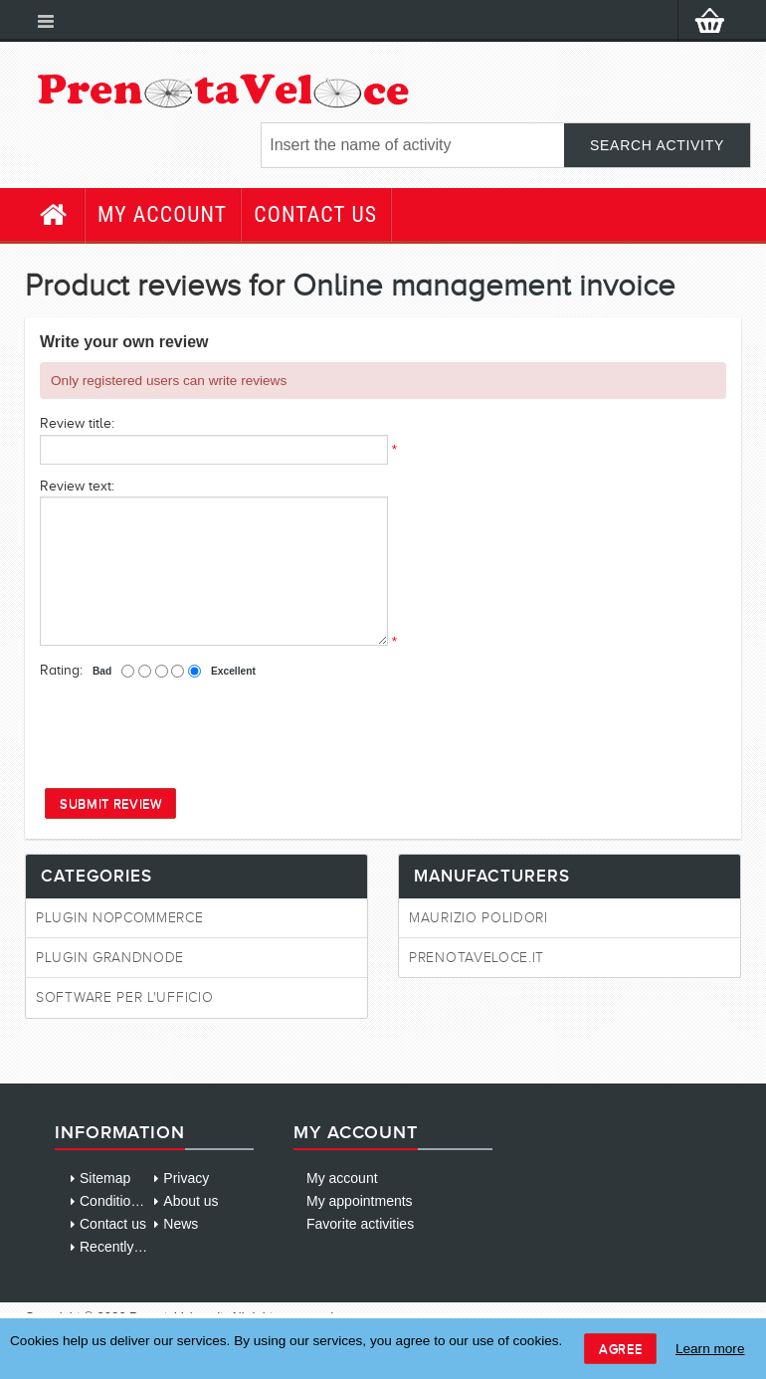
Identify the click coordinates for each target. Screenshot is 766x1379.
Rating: (61, 670)
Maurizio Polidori (478, 917)
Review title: (77, 423)
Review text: (77, 486)
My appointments (359, 1201)
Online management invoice (483, 285)
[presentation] (191, 732)
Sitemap (105, 1178)
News (180, 1224)
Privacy (186, 1178)
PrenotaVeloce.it (476, 957)
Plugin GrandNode (110, 957)
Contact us (315, 214)
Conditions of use (133, 1201)
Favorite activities (360, 1224)
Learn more (710, 1348)
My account (162, 214)
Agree (620, 1348)
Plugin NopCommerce (120, 917)
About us (190, 1201)
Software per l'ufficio (124, 997)
